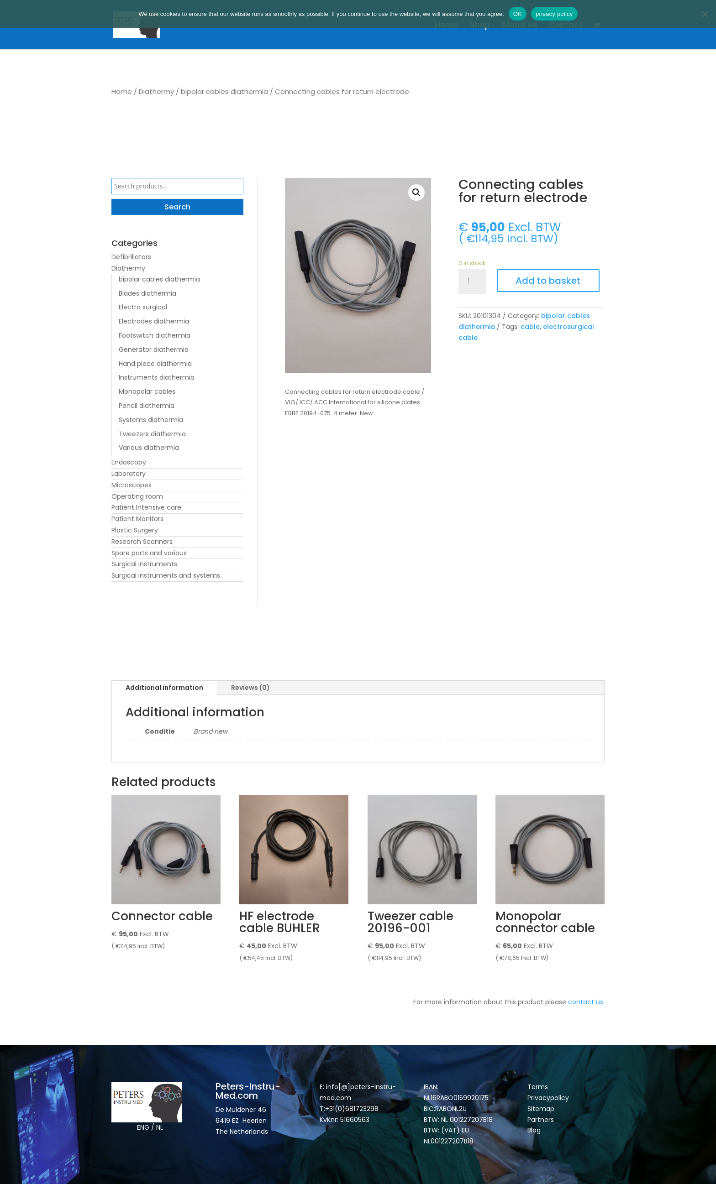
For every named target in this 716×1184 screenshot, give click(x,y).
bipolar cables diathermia (224, 91)
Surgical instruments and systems (165, 575)
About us (519, 25)
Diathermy (156, 91)
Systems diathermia (151, 419)
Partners (540, 1119)
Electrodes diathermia (154, 321)
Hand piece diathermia (155, 363)
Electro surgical (143, 307)
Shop (480, 25)
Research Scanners (142, 541)
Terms (537, 1086)
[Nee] (704, 14)
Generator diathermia (154, 349)
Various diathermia (149, 447)
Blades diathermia (147, 293)
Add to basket (548, 280)
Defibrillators (131, 256)
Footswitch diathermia (154, 335)
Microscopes (131, 485)
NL (159, 1127)
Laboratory (128, 473)
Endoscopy (128, 462)
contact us (585, 1002)
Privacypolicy (548, 1097)
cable (530, 326)
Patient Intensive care (146, 507)
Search (177, 207)
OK (517, 13)
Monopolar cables (147, 391)
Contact (566, 25)
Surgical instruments (144, 564)
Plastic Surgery (134, 530)
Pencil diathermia (146, 405)
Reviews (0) (250, 687)
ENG (143, 1127)
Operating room (137, 496)
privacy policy (554, 13)
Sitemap (541, 1108)
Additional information (164, 687)
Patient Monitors (137, 518)
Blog (534, 1130)
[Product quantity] (472, 281)
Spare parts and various (149, 553)
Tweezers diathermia (152, 433)
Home (446, 25)
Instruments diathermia (157, 377)
